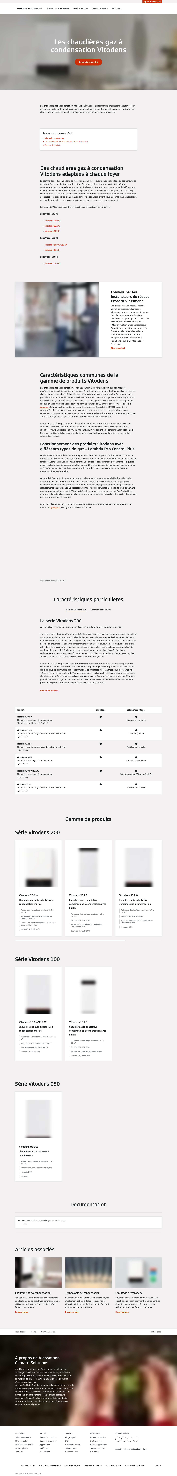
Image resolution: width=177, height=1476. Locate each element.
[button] (156, 1332)
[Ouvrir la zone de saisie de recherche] (160, 8)
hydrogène (55, 507)
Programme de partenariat (58, 8)
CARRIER (38, 1473)
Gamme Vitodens (48, 1332)
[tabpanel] (88, 655)
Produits (33, 1332)
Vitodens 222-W (52, 226)
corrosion (44, 407)
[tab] (76, 609)
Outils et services (81, 8)
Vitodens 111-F (52, 250)
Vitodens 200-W (52, 220)
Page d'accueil (21, 1332)
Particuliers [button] (116, 8)
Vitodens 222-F (52, 231)
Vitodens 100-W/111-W (56, 245)
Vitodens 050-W (52, 263)
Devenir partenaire (100, 8)
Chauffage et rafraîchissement (29, 8)
